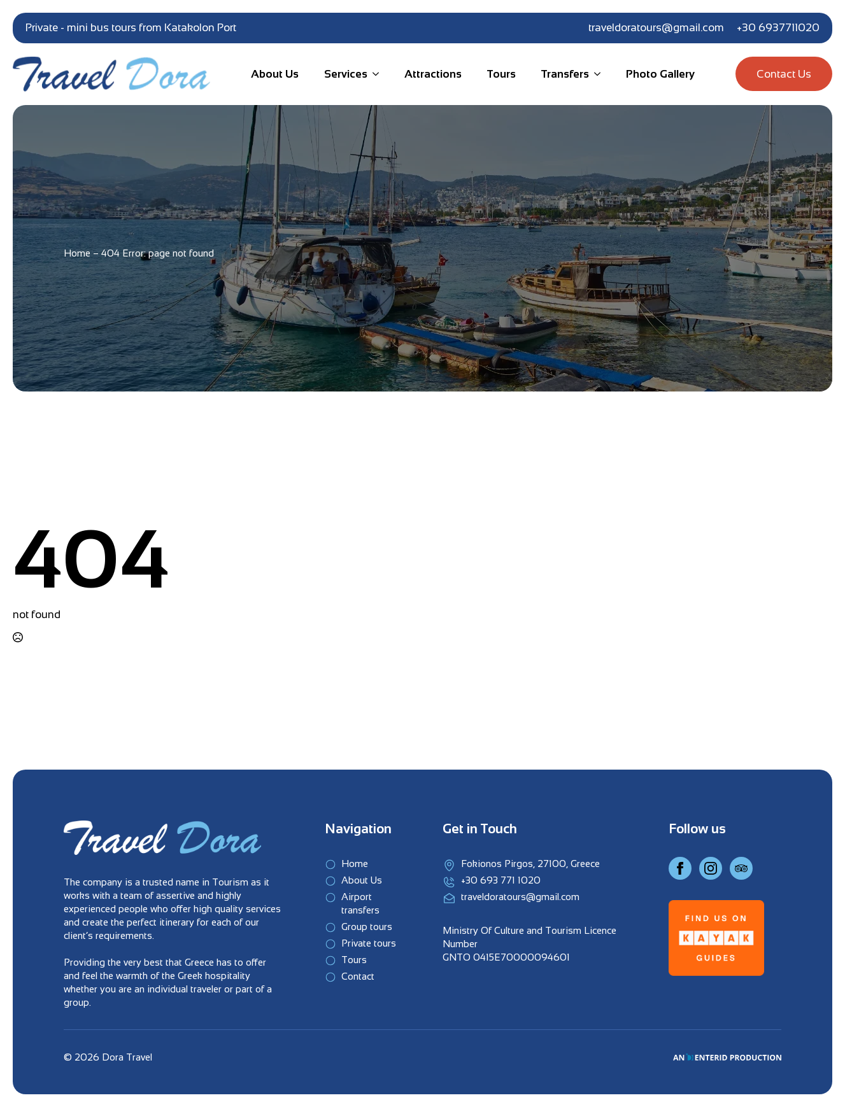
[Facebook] (680, 868)
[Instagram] (710, 868)
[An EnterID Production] (727, 1057)
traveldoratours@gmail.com (656, 28)
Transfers (565, 74)
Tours (501, 74)
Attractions (433, 74)
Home (77, 253)
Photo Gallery (660, 74)
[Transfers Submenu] (594, 74)
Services (345, 74)
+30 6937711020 (778, 28)
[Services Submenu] (373, 74)
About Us (275, 74)
